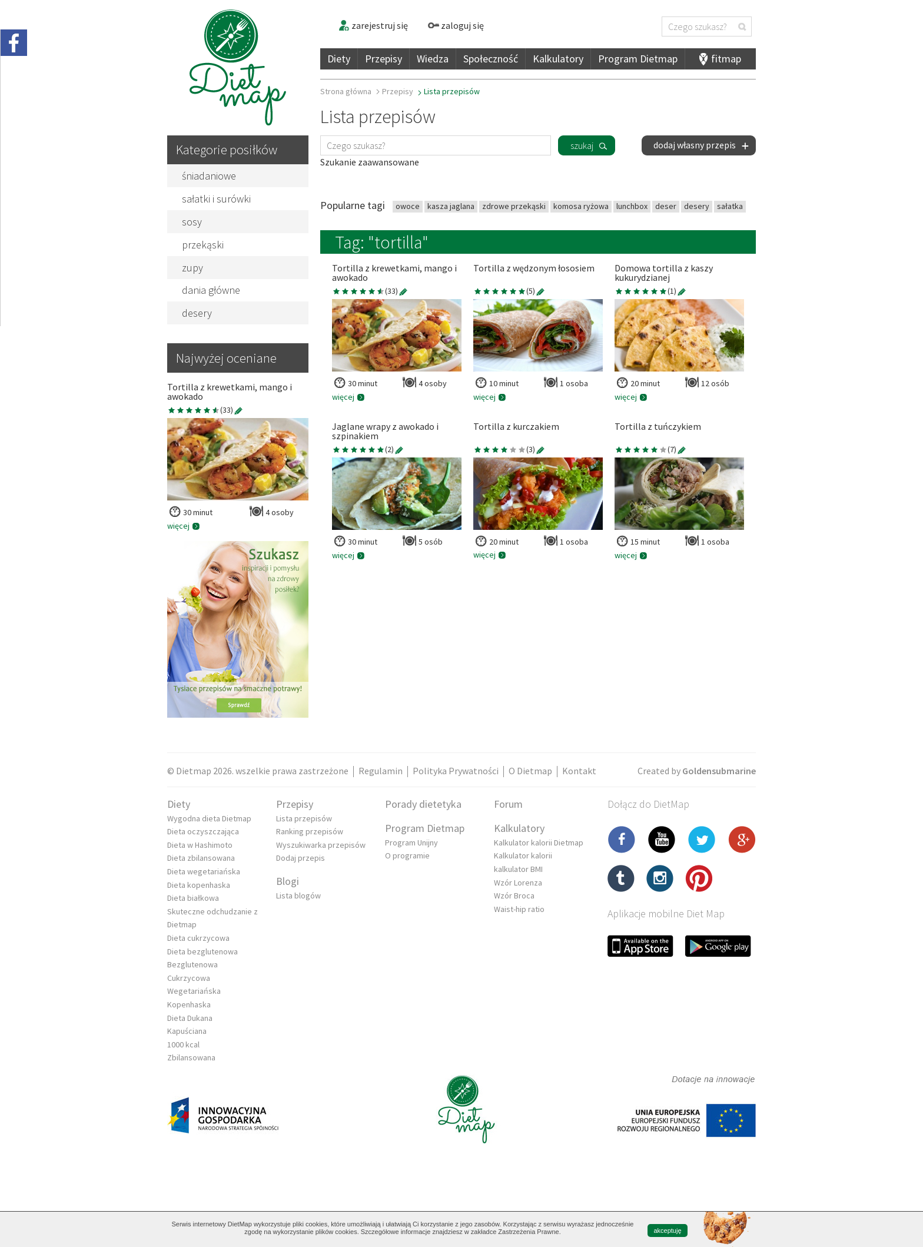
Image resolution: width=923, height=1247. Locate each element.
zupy (192, 267)
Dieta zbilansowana (201, 858)
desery (197, 313)
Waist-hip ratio (519, 909)
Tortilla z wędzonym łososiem (534, 268)
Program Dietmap (638, 58)
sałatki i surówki (216, 198)
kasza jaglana (450, 206)
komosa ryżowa (581, 206)
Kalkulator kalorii (523, 855)
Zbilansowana (191, 1057)
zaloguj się (455, 25)
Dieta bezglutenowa (202, 951)
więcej (184, 525)
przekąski (203, 244)
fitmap (726, 58)
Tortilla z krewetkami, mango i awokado (229, 392)
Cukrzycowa (188, 978)
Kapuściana (187, 1031)
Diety (338, 58)
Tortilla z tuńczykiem (658, 427)
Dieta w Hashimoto (200, 845)
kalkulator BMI (518, 869)
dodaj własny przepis (701, 145)
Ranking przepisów (309, 831)
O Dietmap (530, 771)
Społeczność (490, 58)
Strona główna (345, 91)
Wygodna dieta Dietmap (209, 818)
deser (665, 206)
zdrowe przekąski (514, 206)
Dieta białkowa (193, 898)
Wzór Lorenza (518, 882)
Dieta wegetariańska (203, 871)
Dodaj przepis (300, 858)
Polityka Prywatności (456, 771)
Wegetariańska (194, 991)
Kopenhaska (189, 1004)
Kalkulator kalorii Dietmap (538, 842)
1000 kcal (183, 1044)
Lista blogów (298, 895)
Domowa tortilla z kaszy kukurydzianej (664, 273)
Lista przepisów (304, 818)
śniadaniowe (209, 176)
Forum (508, 804)
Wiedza (433, 58)
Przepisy (383, 58)
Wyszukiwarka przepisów (321, 845)
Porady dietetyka (423, 804)
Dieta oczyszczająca (203, 831)
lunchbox (632, 206)
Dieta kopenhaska (198, 885)
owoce (408, 206)
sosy (192, 221)
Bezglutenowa (192, 964)
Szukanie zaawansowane (369, 162)
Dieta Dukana (190, 1018)
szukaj (581, 145)
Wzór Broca (514, 895)
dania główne (211, 290)
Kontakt (579, 771)
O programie (407, 855)
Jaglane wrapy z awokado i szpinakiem (385, 432)
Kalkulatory (558, 58)
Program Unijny (411, 842)
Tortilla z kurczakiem (516, 427)
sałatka (730, 206)
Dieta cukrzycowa (198, 938)
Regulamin (380, 771)
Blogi (287, 881)
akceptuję (667, 1230)
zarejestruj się (373, 25)
